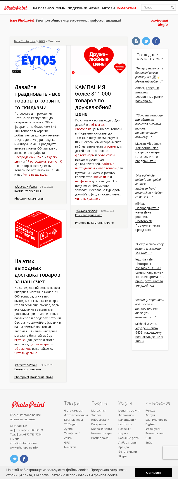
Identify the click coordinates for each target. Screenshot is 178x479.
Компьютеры (73, 420)
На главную (43, 8)
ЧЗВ (148, 438)
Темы (61, 8)
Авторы (108, 8)
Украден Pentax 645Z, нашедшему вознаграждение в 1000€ (149, 334)
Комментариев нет (27, 191)
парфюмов (83, 181)
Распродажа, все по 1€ (45, 161)
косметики (101, 177)
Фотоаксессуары (76, 415)
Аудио (68, 429)
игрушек (20, 340)
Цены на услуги (129, 410)
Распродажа (100, 438)
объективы (106, 155)
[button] (120, 475)
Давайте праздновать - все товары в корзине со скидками (37, 97)
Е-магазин (126, 8)
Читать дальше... (35, 174)
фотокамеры (84, 155)
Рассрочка (98, 424)
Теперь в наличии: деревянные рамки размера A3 (149, 94)
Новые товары (101, 433)
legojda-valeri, (145, 259)
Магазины (98, 410)
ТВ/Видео (70, 424)
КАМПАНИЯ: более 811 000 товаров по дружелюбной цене (93, 100)
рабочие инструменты (94, 166)
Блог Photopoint (25, 41)
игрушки (110, 146)
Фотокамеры (73, 410)
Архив (94, 8)
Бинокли (70, 447)
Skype (122, 456)
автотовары (107, 168)
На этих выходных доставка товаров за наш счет (37, 271)
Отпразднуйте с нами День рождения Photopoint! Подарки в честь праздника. (147, 219)
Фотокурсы (153, 429)
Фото (110, 223)
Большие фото (128, 438)
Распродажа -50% (27, 157)
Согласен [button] (153, 472)
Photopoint (21, 198)
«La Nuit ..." (143, 253)
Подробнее (77, 8)
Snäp (148, 442)
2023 (42, 41)
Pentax (150, 410)
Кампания (37, 198)
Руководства (154, 433)
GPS (67, 442)
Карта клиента (101, 429)
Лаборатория (127, 442)
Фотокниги (126, 415)
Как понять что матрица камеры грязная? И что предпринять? (147, 154)
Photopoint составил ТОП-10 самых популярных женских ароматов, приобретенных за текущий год (149, 274)
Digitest (150, 424)
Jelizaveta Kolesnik (26, 186)
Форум (150, 415)
